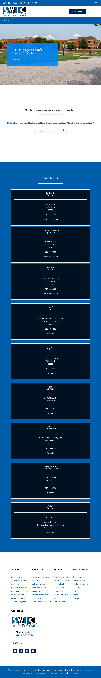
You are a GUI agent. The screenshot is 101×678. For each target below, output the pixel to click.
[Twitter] (21, 651)
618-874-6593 (50, 329)
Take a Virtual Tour (50, 219)
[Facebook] (15, 651)
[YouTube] (33, 651)
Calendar (35, 580)
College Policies (54, 673)
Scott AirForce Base (50, 427)
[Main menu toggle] (95, 3)
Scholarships (37, 598)
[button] (77, 11)
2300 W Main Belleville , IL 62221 (50, 480)
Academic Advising (61, 577)
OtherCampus (50, 507)
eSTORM (76, 587)
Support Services (61, 598)
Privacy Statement (41, 673)
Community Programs (20, 591)
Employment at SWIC (81, 584)
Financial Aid (59, 584)
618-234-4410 (50, 408)
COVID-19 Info (73, 673)
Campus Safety (28, 673)
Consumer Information (41, 587)
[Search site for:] (50, 131)
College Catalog (38, 584)
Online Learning (17, 594)
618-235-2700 (50, 215)
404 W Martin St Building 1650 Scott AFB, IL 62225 (50, 440)
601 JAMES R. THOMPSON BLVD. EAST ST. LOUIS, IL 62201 (50, 321)
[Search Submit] (64, 130)
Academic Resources (40, 577)
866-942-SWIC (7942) (24, 635)
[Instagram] (27, 651)
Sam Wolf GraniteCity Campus (50, 231)
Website (50, 333)
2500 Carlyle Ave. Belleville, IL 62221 (50, 207)
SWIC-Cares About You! (41, 602)
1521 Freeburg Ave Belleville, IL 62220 (50, 361)
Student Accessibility (40, 594)
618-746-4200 (50, 448)
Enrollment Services (62, 580)
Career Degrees (17, 584)
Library (75, 594)
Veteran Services (60, 602)
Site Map (64, 673)
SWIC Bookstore (79, 580)
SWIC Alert (77, 598)
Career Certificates (19, 587)
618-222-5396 (50, 488)
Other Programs (18, 598)
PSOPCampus (50, 387)
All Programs (16, 577)
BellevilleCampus (50, 194)
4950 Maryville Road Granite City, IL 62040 (50, 244)
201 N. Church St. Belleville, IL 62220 (50, 401)
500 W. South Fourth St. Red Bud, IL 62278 (50, 281)
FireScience (50, 348)
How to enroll (59, 591)
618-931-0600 (50, 252)
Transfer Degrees (18, 602)
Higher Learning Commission (83, 670)
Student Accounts (61, 594)
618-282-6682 (50, 289)
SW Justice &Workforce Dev (51, 467)
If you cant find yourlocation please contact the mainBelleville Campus (50, 525)
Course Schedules (39, 591)
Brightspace (77, 577)
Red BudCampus (50, 268)
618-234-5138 (50, 368)
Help (74, 591)
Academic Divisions (19, 580)
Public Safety (59, 587)
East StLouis (50, 308)
